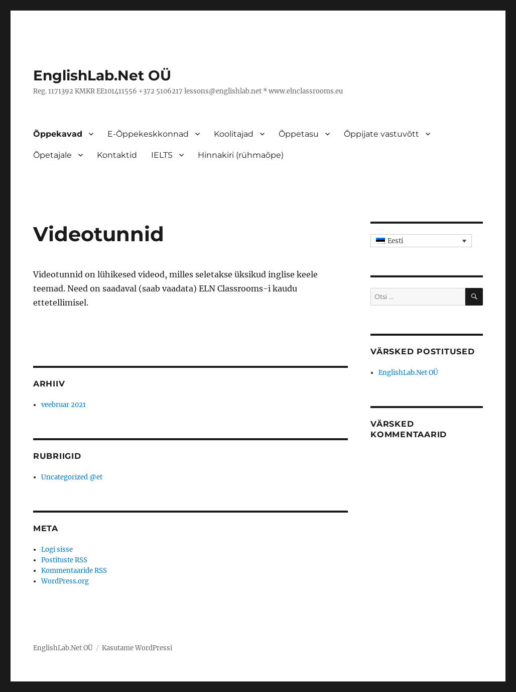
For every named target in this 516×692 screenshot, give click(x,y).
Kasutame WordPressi (137, 648)
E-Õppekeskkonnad (148, 134)
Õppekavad (57, 134)
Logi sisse (57, 549)
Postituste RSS (64, 560)
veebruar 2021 (63, 405)
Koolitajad (233, 134)
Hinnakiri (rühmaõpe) (241, 155)
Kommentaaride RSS (74, 570)
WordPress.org (65, 581)
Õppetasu (299, 134)
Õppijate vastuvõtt (381, 134)
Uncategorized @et (71, 477)
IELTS (162, 155)
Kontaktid (117, 155)
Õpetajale (52, 155)
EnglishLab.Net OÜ (102, 75)
